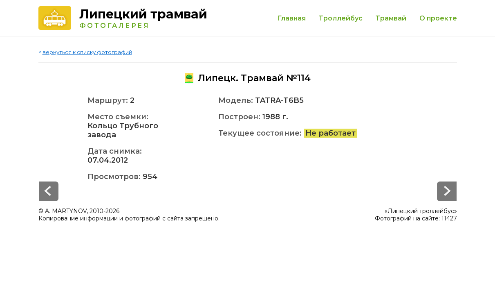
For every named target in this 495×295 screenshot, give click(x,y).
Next (48, 191)
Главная (292, 18)
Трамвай (391, 18)
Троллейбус (341, 18)
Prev (447, 191)
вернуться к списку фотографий (87, 52)
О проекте (438, 18)
